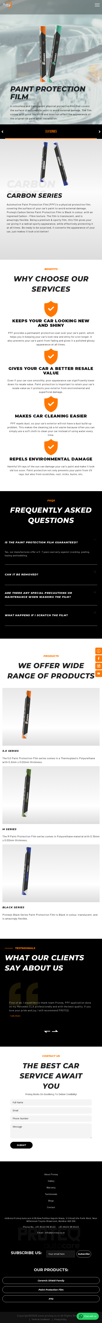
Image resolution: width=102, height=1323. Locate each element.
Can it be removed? (51, 573)
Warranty (51, 1187)
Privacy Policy (60, 1319)
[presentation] (47, 1031)
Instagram (98, 666)
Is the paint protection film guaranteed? (51, 541)
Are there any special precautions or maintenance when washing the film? (51, 595)
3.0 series (51, 131)
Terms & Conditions (41, 1319)
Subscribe (84, 1253)
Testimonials (51, 1194)
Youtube (98, 673)
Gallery (51, 1181)
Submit (21, 1145)
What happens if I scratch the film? (51, 614)
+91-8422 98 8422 (68, 1226)
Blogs (51, 1200)
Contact (51, 1207)
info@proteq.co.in (55, 1232)
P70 (51, 1298)
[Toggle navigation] (97, 5)
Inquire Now (98, 651)
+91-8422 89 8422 (45, 1226)
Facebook (98, 658)
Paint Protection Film (51, 1289)
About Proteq (51, 1174)
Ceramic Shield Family (51, 1280)
